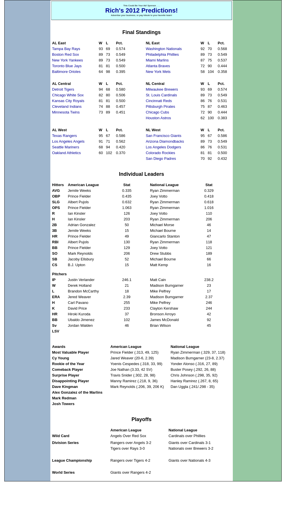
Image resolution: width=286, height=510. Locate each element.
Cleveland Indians (67, 106)
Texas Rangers (64, 136)
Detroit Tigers (63, 89)
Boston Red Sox (65, 54)
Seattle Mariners (65, 147)
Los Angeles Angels (68, 141)
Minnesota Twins (66, 112)
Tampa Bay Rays (66, 49)
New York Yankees (67, 60)
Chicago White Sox (68, 95)
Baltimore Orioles (66, 71)
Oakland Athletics (66, 153)
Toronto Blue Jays (67, 66)
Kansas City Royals (68, 101)
